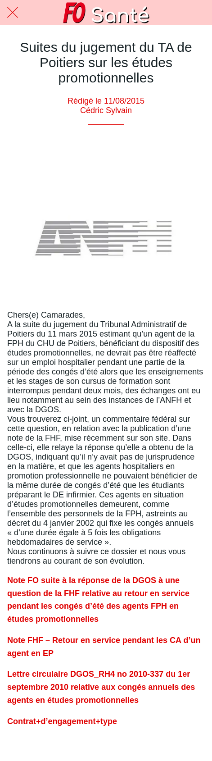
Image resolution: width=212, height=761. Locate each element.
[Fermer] (12, 12)
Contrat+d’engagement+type (62, 721)
